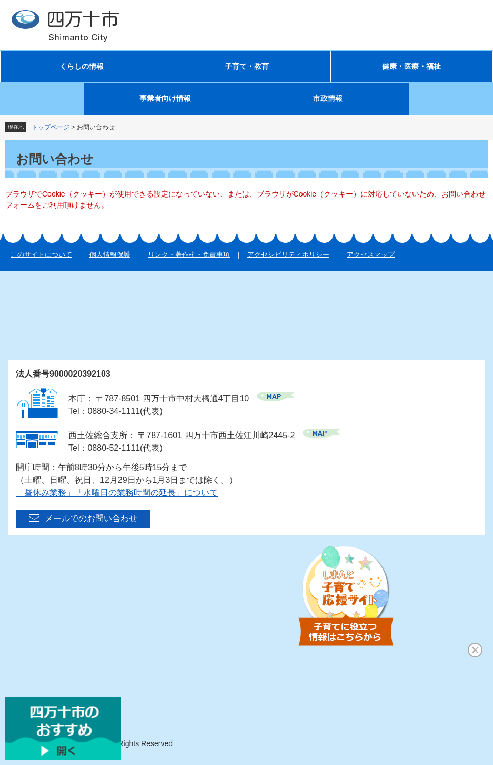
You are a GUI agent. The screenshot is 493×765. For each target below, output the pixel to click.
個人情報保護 (109, 255)
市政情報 (328, 98)
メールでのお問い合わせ (91, 518)
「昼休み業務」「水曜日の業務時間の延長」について (117, 492)
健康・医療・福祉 (411, 66)
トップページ (50, 127)
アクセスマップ (371, 255)
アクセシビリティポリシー (288, 255)
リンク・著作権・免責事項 (189, 255)
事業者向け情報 (165, 98)
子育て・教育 (247, 66)
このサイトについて (41, 255)
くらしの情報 (81, 66)
